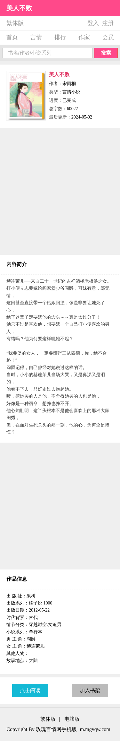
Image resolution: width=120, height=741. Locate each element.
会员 (108, 37)
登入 (93, 23)
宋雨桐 (69, 83)
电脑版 (72, 719)
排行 (60, 37)
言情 (36, 37)
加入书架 (90, 690)
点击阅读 (30, 690)
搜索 (106, 53)
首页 (12, 37)
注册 (108, 23)
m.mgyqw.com (95, 729)
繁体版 (15, 23)
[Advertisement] (60, 191)
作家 (84, 37)
